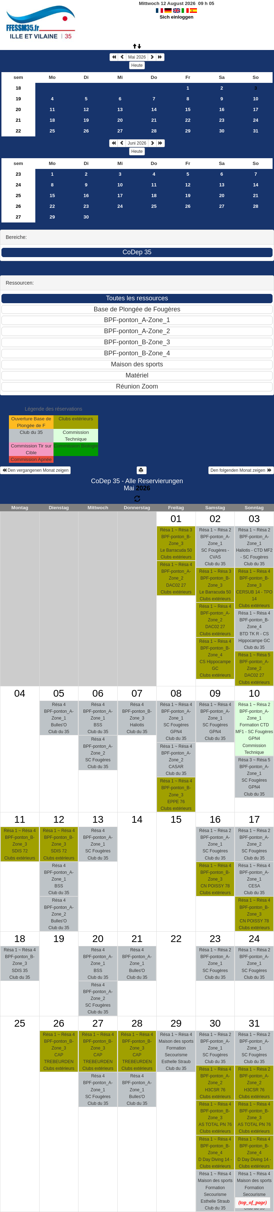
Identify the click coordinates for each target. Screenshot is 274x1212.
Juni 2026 (137, 143)
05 (58, 693)
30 (221, 131)
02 (215, 518)
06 (97, 693)
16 (221, 109)
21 (18, 120)
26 (86, 131)
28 (154, 131)
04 (19, 693)
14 (154, 109)
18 (18, 88)
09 (215, 693)
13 (120, 109)
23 (221, 120)
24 (255, 120)
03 (254, 518)
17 (255, 109)
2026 (143, 488)
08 (176, 693)
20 (18, 109)
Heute (137, 65)
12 (86, 109)
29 (188, 131)
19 (18, 98)
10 (255, 98)
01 (176, 518)
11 (52, 109)
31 (255, 131)
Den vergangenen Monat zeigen (35, 470)
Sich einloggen (176, 17)
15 (188, 109)
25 (52, 131)
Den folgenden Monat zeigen (241, 470)
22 (188, 120)
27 (120, 131)
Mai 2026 (137, 57)
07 (136, 693)
